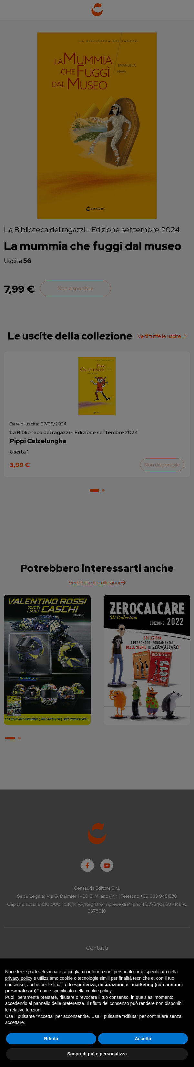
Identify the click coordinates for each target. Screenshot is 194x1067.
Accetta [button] (143, 1038)
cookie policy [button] (98, 990)
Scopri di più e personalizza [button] (97, 1053)
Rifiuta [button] (51, 1038)
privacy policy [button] (18, 978)
